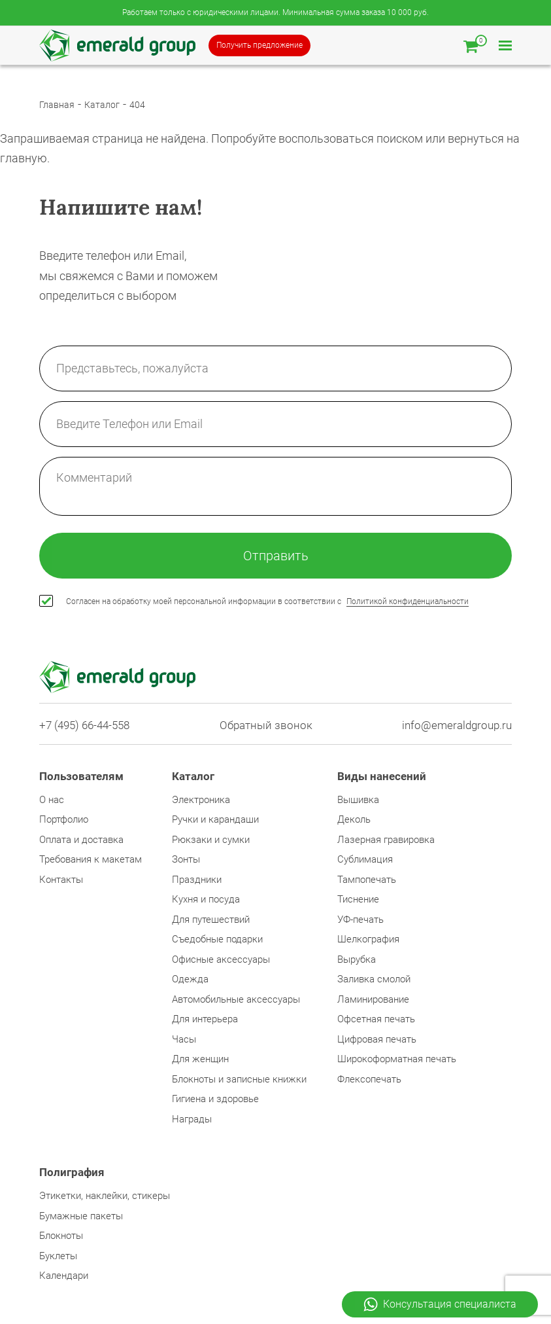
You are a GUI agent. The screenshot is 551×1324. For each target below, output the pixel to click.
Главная (57, 104)
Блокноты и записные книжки (239, 1079)
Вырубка (356, 959)
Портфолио (63, 819)
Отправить (276, 556)
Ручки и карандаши (215, 819)
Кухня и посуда (206, 899)
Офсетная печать (376, 1019)
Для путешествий (211, 919)
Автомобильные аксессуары (236, 999)
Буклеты (58, 1256)
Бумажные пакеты (81, 1216)
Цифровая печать (376, 1039)
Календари (63, 1275)
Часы (184, 1039)
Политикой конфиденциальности (407, 601)
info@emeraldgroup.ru (457, 725)
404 (137, 104)
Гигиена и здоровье (215, 1099)
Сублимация (365, 859)
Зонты (186, 859)
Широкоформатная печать (396, 1059)
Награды (192, 1119)
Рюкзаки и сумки (211, 840)
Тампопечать (366, 880)
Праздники (197, 880)
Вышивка (358, 800)
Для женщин (200, 1059)
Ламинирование (373, 999)
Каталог (102, 104)
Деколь (354, 819)
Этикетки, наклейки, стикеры (104, 1196)
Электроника (201, 800)
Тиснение (358, 899)
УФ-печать (360, 919)
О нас (51, 800)
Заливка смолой (373, 979)
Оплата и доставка (81, 840)
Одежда (190, 979)
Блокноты (61, 1236)
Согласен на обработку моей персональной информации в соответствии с (267, 602)
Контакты (61, 880)
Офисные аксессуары (221, 959)
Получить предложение (259, 45)
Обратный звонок (266, 725)
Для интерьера (205, 1019)
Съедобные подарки (217, 939)
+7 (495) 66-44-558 (84, 725)
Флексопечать (369, 1079)
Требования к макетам (90, 859)
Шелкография (368, 939)
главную (23, 158)
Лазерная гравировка (386, 840)
